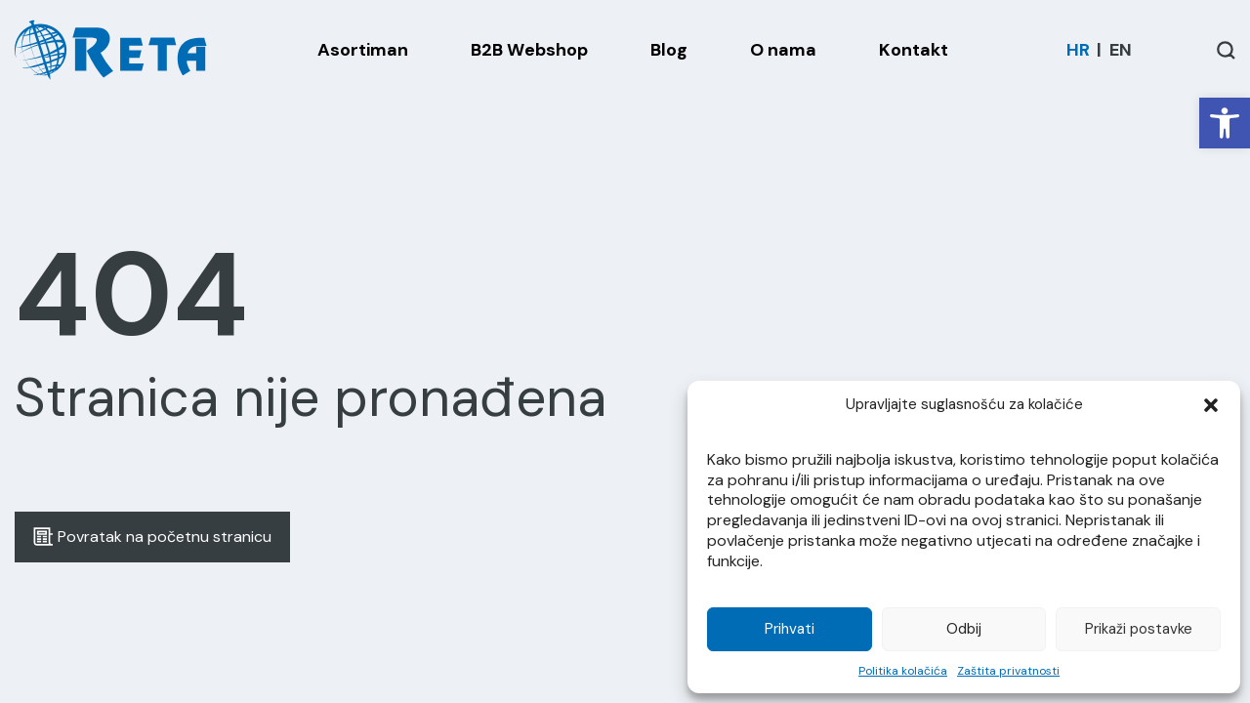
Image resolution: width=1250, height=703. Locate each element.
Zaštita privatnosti (1008, 671)
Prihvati (789, 629)
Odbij (963, 629)
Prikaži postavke (1138, 629)
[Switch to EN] (1121, 49)
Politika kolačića (902, 671)
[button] (1224, 123)
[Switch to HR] (1078, 49)
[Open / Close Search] (1226, 50)
